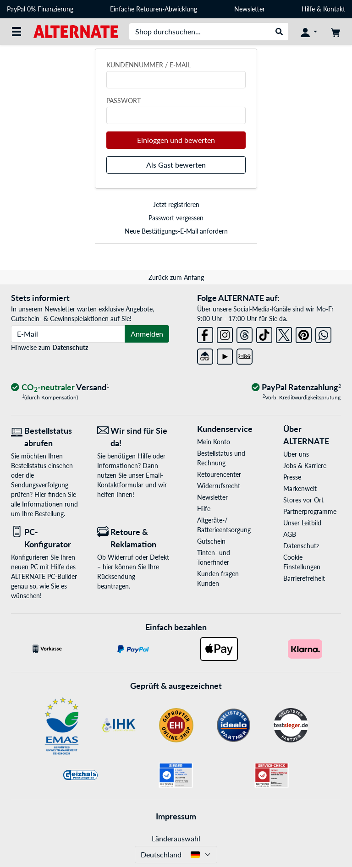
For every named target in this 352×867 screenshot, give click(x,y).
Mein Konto (213, 442)
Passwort (123, 100)
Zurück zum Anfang (176, 277)
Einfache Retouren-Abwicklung (153, 9)
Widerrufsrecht (218, 486)
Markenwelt (300, 488)
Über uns (296, 454)
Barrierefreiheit (304, 578)
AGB (289, 534)
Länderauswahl (176, 838)
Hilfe (308, 9)
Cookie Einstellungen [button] (301, 562)
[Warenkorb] (335, 31)
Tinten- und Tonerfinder (213, 557)
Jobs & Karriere (304, 465)
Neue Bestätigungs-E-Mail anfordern (176, 231)
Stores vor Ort (303, 500)
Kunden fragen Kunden (218, 578)
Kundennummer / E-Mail (148, 65)
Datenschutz (70, 347)
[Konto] (309, 31)
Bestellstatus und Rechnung (221, 458)
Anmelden (147, 333)
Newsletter (249, 9)
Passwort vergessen (176, 218)
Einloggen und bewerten (176, 140)
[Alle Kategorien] (16, 31)
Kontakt (334, 9)
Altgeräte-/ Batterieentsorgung (224, 525)
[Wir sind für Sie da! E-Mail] (133, 437)
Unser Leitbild (302, 523)
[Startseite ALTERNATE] (75, 30)
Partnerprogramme (309, 511)
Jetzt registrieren (176, 204)
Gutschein (211, 541)
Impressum (176, 816)
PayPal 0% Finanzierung (40, 9)
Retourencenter (219, 474)
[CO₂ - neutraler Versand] (60, 388)
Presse (292, 477)
